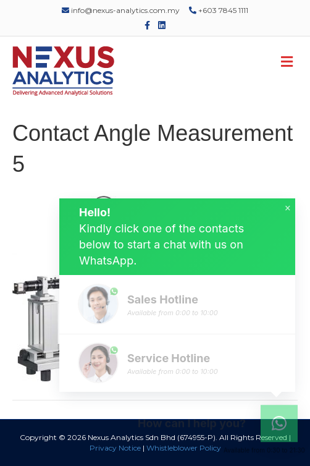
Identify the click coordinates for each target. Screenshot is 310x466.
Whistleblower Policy (183, 447)
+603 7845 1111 (218, 10)
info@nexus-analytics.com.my (121, 10)
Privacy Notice (115, 447)
